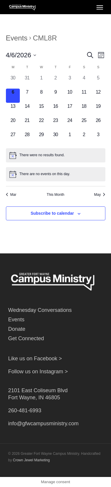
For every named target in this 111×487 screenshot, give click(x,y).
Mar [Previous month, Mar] (11, 195)
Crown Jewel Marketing (31, 460)
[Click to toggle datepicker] (21, 55)
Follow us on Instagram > (38, 371)
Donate (16, 329)
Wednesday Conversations (40, 310)
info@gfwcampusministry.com (43, 423)
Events (17, 38)
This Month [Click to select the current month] (55, 195)
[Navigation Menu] (99, 7)
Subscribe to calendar (52, 213)
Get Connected (26, 338)
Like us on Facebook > (35, 358)
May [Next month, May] (99, 195)
